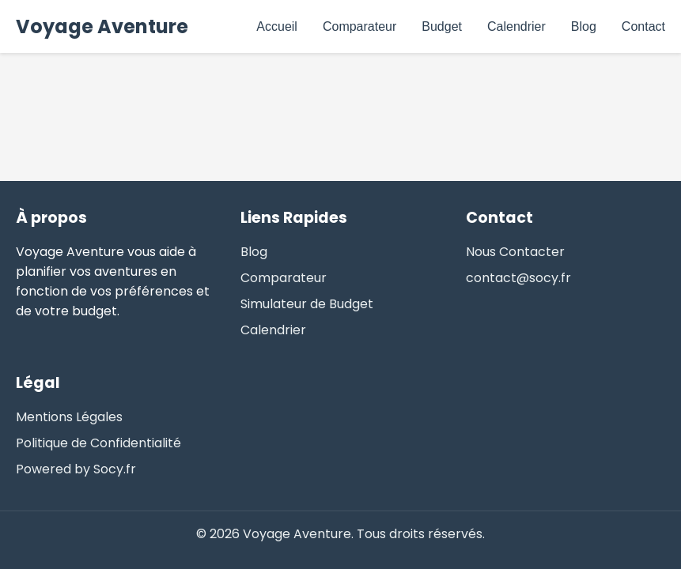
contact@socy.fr (518, 278)
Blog (583, 26)
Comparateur (359, 26)
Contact (643, 26)
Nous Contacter (515, 252)
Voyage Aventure (102, 26)
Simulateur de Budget (306, 304)
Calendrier (516, 26)
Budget (442, 26)
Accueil (276, 26)
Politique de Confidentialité (98, 443)
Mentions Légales (69, 417)
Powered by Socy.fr (76, 469)
